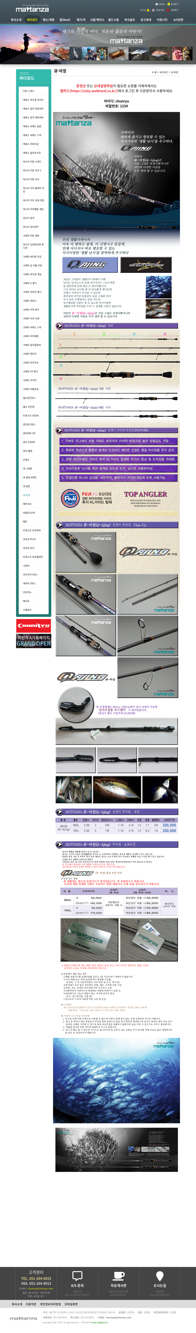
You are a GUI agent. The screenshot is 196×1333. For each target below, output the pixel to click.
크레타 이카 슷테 (31, 318)
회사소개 (16, 19)
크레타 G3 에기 (30, 371)
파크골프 (129, 19)
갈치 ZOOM (29, 442)
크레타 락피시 (29, 300)
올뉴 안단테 (28, 406)
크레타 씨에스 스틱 (32, 327)
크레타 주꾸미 (29, 380)
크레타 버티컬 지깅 (32, 256)
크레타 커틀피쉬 (31, 389)
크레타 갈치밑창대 (32, 344)
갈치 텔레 (27, 450)
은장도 (26, 459)
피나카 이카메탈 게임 (33, 209)
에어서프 (27, 503)
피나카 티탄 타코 (31, 179)
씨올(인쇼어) (29, 512)
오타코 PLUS (29, 539)
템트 (25, 521)
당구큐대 (146, 19)
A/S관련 (178, 19)
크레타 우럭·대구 (31, 309)
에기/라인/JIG (81, 20)
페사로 (26, 601)
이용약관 (31, 1304)
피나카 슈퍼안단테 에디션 (33, 246)
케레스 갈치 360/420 (33, 108)
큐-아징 (174, 72)
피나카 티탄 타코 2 (32, 170)
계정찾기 (175, 10)
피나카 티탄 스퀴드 (32, 161)
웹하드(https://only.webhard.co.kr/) (89, 90)
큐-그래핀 (27, 468)
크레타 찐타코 (29, 353)
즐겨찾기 (175, 4)
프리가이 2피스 (30, 574)
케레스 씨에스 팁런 (32, 126)
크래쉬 (26, 565)
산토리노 (27, 592)
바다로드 (32, 19)
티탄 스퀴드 (28, 91)
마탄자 (162, 4)
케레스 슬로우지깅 (32, 152)
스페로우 (27, 609)
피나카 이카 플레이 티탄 (33, 189)
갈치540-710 (29, 433)
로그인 (143, 10)
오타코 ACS (28, 548)
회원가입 (160, 10)
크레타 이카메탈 (31, 336)
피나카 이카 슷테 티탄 (33, 200)
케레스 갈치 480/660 (33, 117)
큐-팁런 (26, 486)
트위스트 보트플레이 (33, 556)
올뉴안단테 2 (29, 397)
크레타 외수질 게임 (32, 274)
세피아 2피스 (29, 583)
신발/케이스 (97, 19)
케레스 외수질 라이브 (33, 99)
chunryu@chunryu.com (40, 1288)
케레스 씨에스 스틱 (32, 135)
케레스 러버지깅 (31, 144)
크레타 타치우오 (31, 362)
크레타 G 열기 (30, 283)
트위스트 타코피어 (32, 530)
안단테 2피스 (29, 424)
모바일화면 (71, 1304)
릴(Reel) (65, 19)
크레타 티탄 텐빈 (31, 235)
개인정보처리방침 (50, 1304)
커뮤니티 (162, 19)
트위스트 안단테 (31, 415)
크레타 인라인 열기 (32, 292)
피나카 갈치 (28, 218)
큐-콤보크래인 (29, 477)
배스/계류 (48, 19)
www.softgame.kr (100, 1322)
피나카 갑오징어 (31, 226)
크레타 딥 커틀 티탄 (32, 265)
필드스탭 (113, 19)
